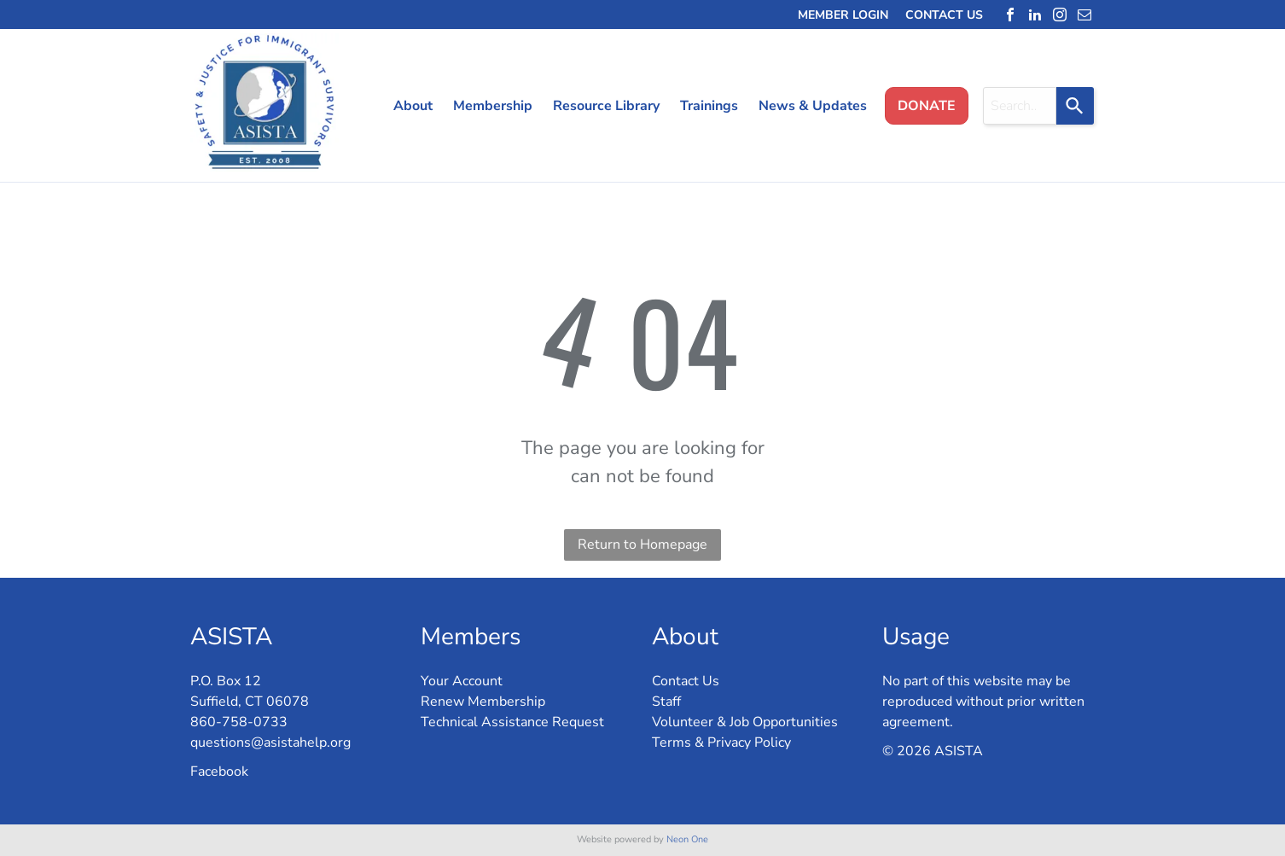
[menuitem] (406, 106)
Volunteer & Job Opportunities (745, 722)
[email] (1084, 14)
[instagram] (1060, 14)
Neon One (687, 839)
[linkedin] (1035, 14)
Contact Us (685, 681)
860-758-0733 (239, 722)
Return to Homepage (642, 544)
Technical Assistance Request (512, 722)
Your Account (462, 681)
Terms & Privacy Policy (721, 742)
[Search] (1075, 106)
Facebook (219, 771)
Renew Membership (483, 701)
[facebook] (1010, 14)
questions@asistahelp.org (270, 742)
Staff (666, 701)
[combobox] (1019, 106)
